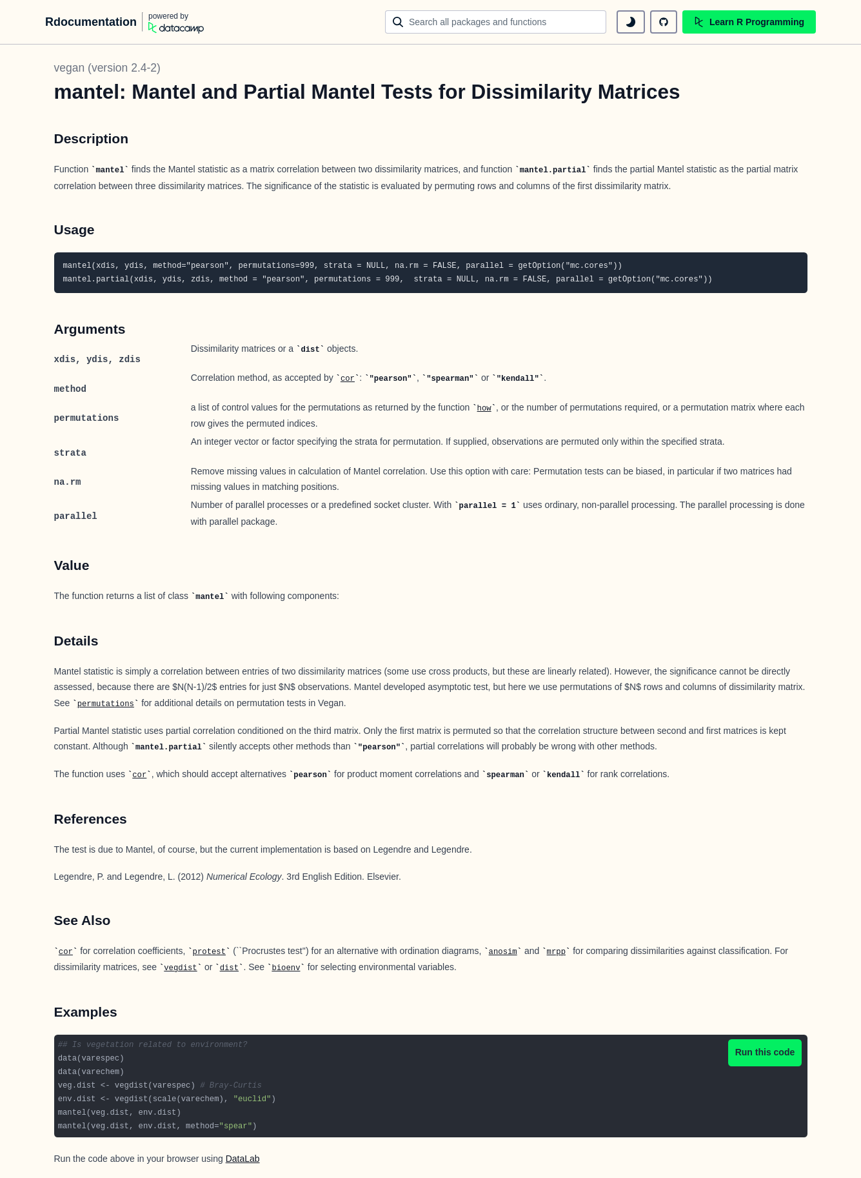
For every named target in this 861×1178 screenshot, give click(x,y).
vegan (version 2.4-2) (107, 67)
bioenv (286, 968)
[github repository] (663, 22)
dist (229, 968)
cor (348, 378)
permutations (105, 704)
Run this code (765, 1052)
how (484, 408)
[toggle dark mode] (631, 22)
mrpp (556, 952)
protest (209, 952)
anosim (503, 952)
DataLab (243, 1158)
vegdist (180, 968)
